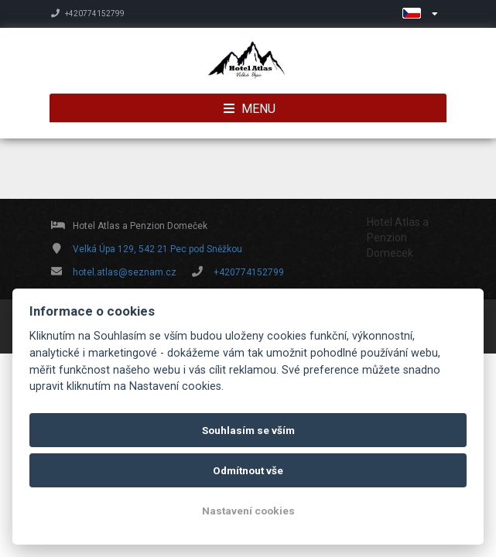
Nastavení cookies (248, 510)
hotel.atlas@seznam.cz (124, 272)
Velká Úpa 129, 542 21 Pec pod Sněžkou (157, 249)
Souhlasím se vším (248, 430)
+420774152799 (88, 13)
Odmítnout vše (248, 470)
